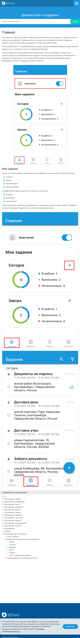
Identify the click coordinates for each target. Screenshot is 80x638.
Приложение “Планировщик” (15, 523)
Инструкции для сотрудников (15, 534)
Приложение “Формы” (12, 520)
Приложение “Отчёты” (13, 526)
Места (11, 550)
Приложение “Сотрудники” (14, 502)
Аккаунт (12, 553)
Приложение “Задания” (13, 515)
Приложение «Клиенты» (13, 507)
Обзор (11, 542)
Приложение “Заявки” (12, 512)
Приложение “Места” (12, 510)
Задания (12, 547)
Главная (12, 545)
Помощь (7, 531)
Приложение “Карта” (12, 504)
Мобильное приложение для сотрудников (23, 539)
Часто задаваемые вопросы (20, 555)
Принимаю (70, 627)
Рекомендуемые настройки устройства (22, 558)
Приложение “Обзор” (12, 499)
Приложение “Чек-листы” (14, 518)
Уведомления (9, 528)
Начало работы (13, 537)
